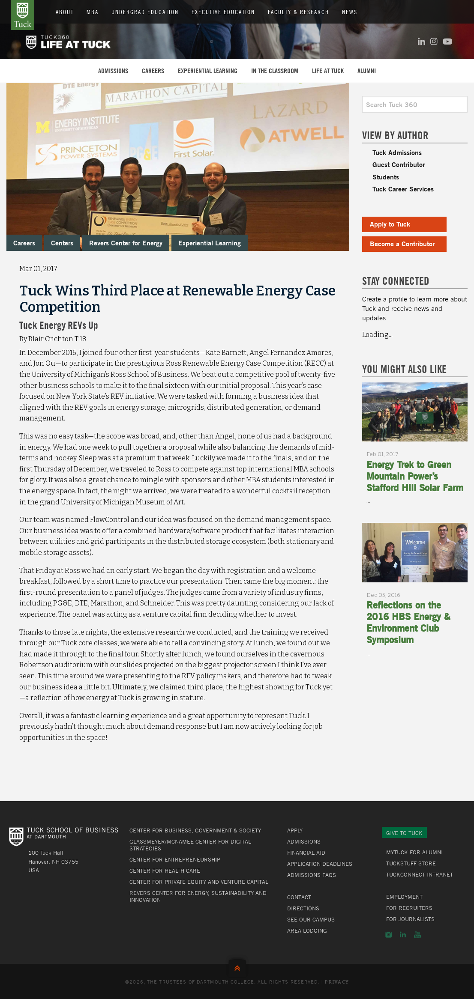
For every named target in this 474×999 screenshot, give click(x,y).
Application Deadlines (319, 863)
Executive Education (223, 11)
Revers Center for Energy (125, 242)
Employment (404, 896)
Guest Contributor (398, 164)
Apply (295, 830)
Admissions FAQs (311, 874)
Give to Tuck (404, 832)
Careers (153, 70)
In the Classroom (274, 70)
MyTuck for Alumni (414, 852)
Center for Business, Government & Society (195, 830)
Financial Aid (306, 852)
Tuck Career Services (403, 188)
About (65, 11)
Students (385, 176)
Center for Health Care (164, 870)
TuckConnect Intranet (419, 874)
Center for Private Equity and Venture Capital (198, 881)
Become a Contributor (402, 243)
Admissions (113, 70)
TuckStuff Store (411, 863)
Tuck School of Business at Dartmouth (22, 15)
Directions (303, 908)
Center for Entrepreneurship (174, 859)
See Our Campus (311, 919)
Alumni (366, 70)
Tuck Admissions (397, 152)
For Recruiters (409, 907)
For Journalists (410, 919)
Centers (62, 242)
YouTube (417, 934)
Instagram (388, 934)
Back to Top (237, 966)
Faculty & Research (298, 11)
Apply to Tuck (390, 223)
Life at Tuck (328, 70)
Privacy (336, 982)
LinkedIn (403, 934)
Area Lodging (307, 930)
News (349, 11)
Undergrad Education (145, 11)
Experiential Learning (207, 70)
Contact (299, 897)
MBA (93, 11)
